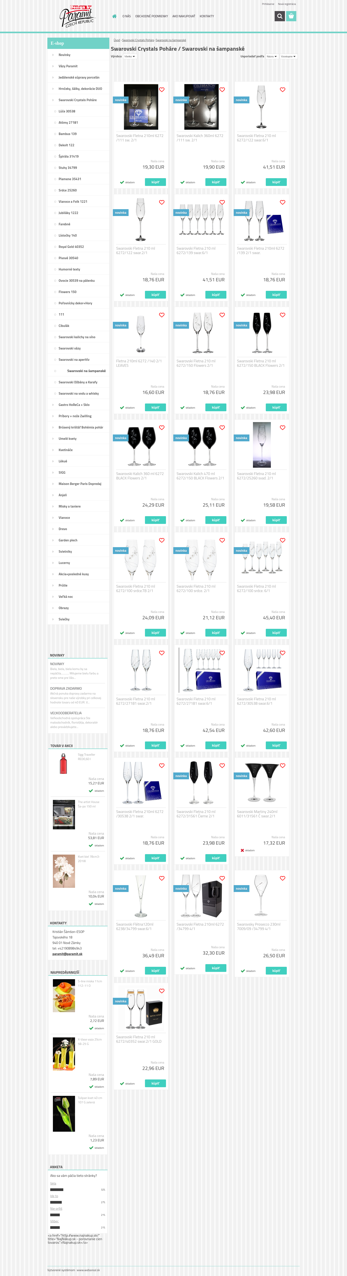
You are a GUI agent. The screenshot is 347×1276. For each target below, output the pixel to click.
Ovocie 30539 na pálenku (77, 280)
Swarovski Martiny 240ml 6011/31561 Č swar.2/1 (257, 813)
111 (61, 314)
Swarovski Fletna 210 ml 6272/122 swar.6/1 (256, 137)
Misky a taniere (70, 506)
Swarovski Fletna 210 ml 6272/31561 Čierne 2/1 (196, 813)
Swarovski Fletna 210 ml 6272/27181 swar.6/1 (196, 701)
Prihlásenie (268, 4)
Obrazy (64, 607)
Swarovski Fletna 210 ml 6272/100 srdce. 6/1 (256, 588)
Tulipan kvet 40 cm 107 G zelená (90, 1100)
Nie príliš (56, 1208)
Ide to (54, 1196)
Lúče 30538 (67, 111)
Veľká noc (66, 596)
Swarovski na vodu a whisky (79, 393)
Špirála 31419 (69, 156)
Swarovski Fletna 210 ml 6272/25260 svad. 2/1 (256, 475)
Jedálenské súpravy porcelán (79, 77)
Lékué (63, 461)
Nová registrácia (287, 4)
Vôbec (54, 1221)
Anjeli (63, 495)
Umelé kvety (68, 438)
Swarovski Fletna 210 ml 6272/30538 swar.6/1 (256, 701)
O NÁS (127, 16)
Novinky (64, 54)
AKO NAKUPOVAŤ (183, 16)
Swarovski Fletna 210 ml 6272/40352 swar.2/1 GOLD (139, 1039)
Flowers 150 (67, 291)
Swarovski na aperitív (74, 359)
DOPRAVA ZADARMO (66, 688)
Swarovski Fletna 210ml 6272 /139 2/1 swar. (260, 250)
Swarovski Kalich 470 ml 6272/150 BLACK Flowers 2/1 (200, 475)
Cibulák (64, 325)
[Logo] (77, 16)
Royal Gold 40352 (71, 246)
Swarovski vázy (70, 348)
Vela (53, 1183)
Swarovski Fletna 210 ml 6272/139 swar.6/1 (196, 250)
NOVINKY (57, 663)
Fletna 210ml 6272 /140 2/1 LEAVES (139, 363)
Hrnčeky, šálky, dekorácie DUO (80, 88)
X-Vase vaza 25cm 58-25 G (90, 1041)
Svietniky (65, 551)
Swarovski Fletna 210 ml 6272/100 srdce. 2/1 (196, 588)
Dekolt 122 (66, 145)
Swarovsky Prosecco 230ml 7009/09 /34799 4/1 (258, 926)
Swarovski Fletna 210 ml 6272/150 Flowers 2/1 (196, 363)
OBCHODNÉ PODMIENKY (151, 16)
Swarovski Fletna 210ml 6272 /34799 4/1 (200, 926)
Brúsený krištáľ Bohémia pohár (81, 427)
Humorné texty (69, 269)
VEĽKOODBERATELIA (66, 713)
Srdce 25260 (68, 190)
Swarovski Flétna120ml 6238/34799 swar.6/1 (134, 926)
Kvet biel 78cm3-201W (89, 858)
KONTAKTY (207, 16)
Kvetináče (66, 449)
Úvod (117, 40)
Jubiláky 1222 (68, 212)
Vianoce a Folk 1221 (73, 201)
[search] (280, 16)
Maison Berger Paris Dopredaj (80, 483)
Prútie (63, 585)
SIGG (62, 472)
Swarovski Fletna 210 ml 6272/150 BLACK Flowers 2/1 (261, 363)
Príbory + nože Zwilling (75, 416)
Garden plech (68, 540)
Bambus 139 (68, 133)
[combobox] (272, 56)
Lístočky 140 (68, 235)
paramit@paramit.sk (67, 953)
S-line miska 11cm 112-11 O (90, 983)
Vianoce (64, 517)
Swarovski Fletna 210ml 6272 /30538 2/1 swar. (140, 813)
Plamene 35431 (70, 178)
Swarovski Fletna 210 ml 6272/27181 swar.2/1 (135, 701)
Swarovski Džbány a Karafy (78, 382)
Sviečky (64, 619)
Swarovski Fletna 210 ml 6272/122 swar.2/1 (135, 250)
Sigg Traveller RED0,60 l (86, 756)
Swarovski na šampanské (86, 370)
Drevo (63, 528)
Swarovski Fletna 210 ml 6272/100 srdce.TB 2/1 (135, 588)
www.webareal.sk (88, 1270)
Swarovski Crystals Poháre (78, 99)
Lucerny (64, 562)
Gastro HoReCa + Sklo (74, 404)
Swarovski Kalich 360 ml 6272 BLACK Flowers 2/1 (140, 475)
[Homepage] (114, 16)
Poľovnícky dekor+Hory (75, 303)
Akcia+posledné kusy (74, 574)
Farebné (64, 224)
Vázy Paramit (68, 66)
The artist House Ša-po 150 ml (88, 804)
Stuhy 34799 (68, 167)
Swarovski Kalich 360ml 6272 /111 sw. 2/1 (200, 137)
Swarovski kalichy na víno (77, 337)
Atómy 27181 (68, 122)
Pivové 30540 (68, 258)
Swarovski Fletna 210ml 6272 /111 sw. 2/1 (140, 137)
